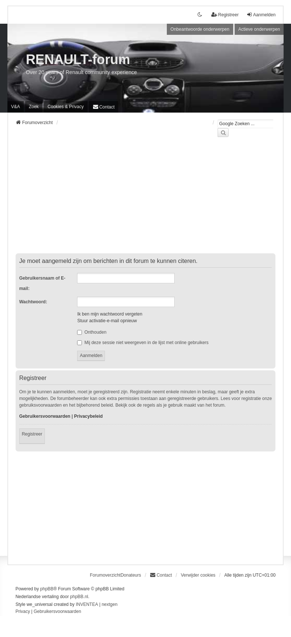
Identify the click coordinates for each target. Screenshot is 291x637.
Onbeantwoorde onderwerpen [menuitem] (200, 29)
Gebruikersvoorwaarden (44, 416)
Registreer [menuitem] (224, 14)
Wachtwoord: (33, 301)
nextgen (110, 604)
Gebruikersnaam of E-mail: (42, 283)
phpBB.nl (79, 596)
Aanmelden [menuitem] (261, 14)
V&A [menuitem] (15, 106)
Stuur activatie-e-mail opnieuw (107, 320)
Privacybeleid (88, 416)
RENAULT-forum (78, 59)
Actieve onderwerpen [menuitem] (259, 29)
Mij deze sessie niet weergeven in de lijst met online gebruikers (142, 342)
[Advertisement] (146, 199)
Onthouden (91, 332)
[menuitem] (65, 106)
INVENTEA (87, 604)
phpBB (46, 588)
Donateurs (130, 575)
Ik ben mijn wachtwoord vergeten (109, 314)
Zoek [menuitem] (34, 106)
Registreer (32, 434)
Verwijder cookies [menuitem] (198, 575)
